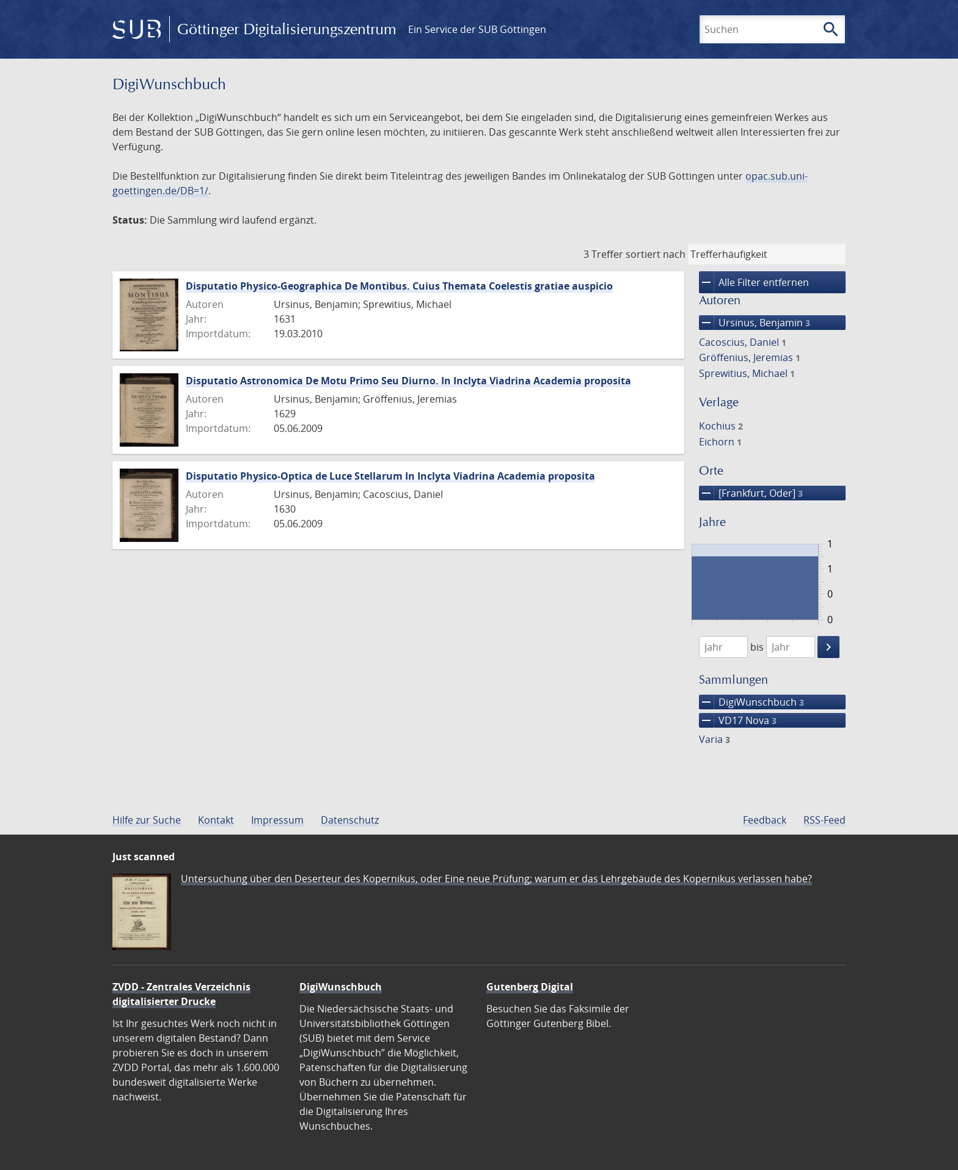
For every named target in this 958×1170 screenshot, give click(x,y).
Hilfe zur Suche (146, 820)
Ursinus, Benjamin (754, 322)
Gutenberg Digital (529, 986)
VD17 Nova (738, 720)
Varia (714, 739)
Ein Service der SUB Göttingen (477, 29)
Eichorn (720, 441)
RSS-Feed (824, 820)
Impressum (277, 820)
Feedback (764, 820)
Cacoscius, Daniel (742, 342)
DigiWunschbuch (751, 702)
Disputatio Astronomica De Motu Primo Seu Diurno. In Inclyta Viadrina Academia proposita (408, 380)
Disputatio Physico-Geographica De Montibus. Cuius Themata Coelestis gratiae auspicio (399, 286)
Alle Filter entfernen (754, 282)
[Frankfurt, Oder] (751, 493)
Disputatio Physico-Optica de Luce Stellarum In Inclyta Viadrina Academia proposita (390, 476)
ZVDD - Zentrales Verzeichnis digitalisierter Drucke (181, 994)
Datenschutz (350, 820)
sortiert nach (656, 254)
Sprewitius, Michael (747, 373)
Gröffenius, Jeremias (749, 357)
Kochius (721, 426)
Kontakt (216, 820)
